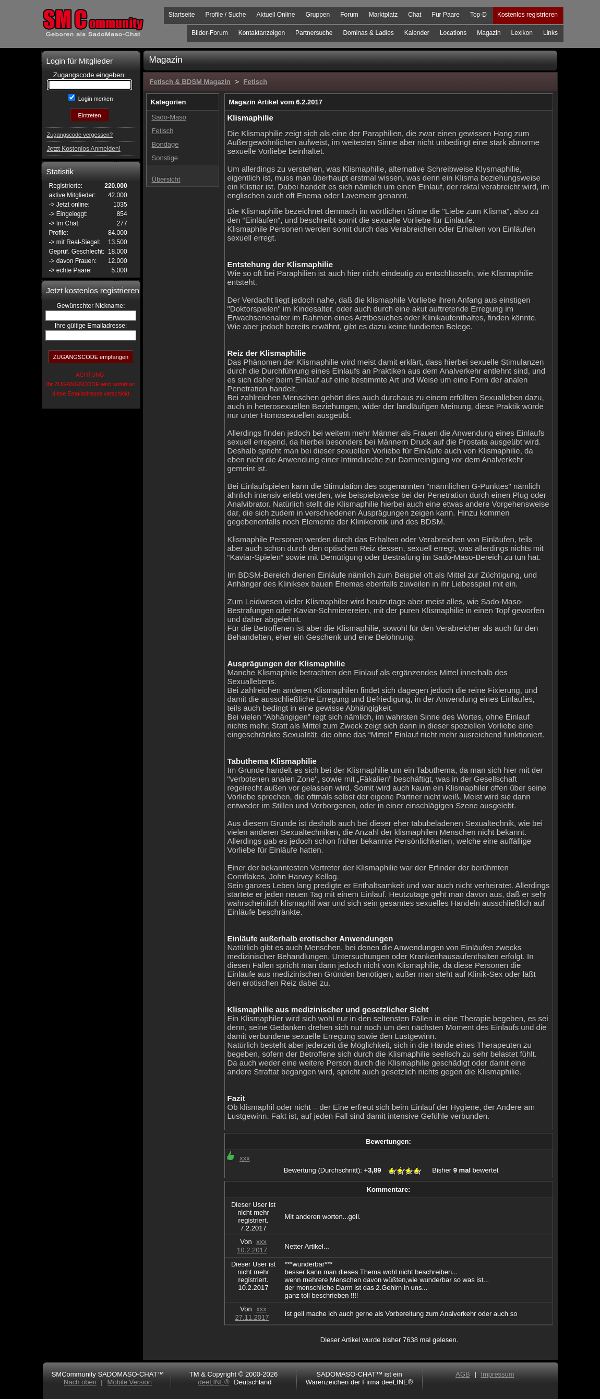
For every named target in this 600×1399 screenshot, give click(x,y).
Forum (349, 14)
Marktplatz (383, 14)
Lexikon (522, 33)
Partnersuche (313, 33)
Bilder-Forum (209, 33)
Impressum (497, 1374)
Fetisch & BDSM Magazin (190, 82)
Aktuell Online (275, 14)
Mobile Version (129, 1382)
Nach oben (80, 1382)
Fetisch (256, 82)
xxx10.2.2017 (252, 1246)
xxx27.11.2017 (252, 1313)
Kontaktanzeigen (261, 33)
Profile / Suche (225, 14)
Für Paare (446, 14)
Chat (414, 14)
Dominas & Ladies (368, 33)
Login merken (95, 98)
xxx (244, 1158)
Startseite (182, 14)
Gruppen (317, 14)
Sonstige (165, 158)
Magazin (488, 33)
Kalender (416, 33)
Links (550, 33)
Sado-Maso (169, 117)
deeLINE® (213, 1382)
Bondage (165, 144)
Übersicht (166, 179)
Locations (453, 33)
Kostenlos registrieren (527, 14)
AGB (462, 1374)
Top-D (478, 14)
